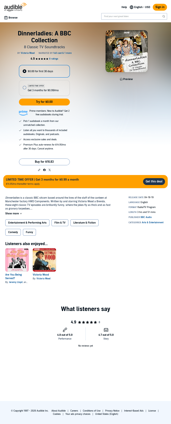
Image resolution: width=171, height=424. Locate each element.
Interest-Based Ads (134, 410)
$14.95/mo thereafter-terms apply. (42, 181)
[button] (39, 170)
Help (124, 7)
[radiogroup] (44, 80)
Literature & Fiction (84, 222)
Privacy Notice (112, 410)
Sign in (159, 7)
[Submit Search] (164, 16)
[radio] (44, 71)
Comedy (13, 232)
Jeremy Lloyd (16, 282)
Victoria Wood (41, 274)
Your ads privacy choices (77, 414)
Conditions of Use (91, 410)
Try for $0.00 (44, 102)
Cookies (57, 414)
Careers (74, 410)
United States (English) (106, 414)
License (152, 410)
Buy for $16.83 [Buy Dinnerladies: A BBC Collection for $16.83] (44, 162)
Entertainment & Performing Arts (27, 222)
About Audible (58, 410)
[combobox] (134, 16)
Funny (29, 232)
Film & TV (59, 222)
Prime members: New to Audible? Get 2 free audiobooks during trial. (49, 113)
